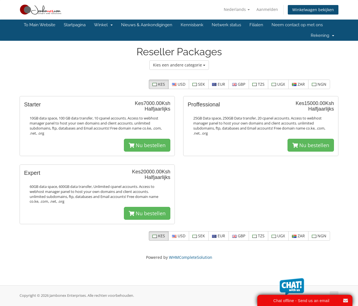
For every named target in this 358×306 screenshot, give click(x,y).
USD (178, 84)
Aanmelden (267, 9)
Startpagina (75, 24)
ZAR (298, 84)
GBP (238, 84)
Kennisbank (192, 24)
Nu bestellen (147, 145)
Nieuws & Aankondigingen (146, 24)
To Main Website (39, 24)
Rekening (322, 35)
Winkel (103, 24)
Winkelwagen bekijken (313, 9)
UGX (278, 84)
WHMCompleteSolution (190, 257)
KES (158, 84)
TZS (258, 84)
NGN (319, 84)
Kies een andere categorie (179, 65)
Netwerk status (226, 24)
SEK (198, 84)
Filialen (256, 24)
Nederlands (237, 9)
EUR (218, 84)
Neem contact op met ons (297, 24)
